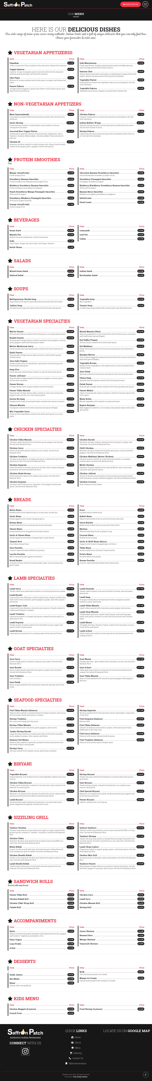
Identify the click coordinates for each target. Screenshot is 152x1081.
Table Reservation (76, 1063)
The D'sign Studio (80, 1077)
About (76, 1042)
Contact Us (76, 1058)
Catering (76, 1053)
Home (76, 1037)
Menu (76, 1047)
